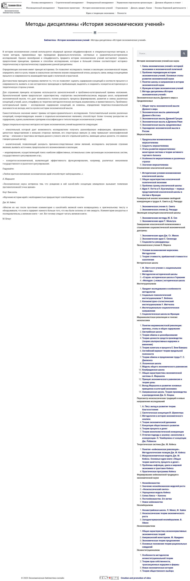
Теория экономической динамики (159, 422)
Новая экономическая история (157, 568)
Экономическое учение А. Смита (158, 206)
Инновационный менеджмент (40, 8)
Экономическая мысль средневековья (161, 125)
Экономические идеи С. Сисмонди (159, 239)
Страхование (122, 8)
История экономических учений (98, 8)
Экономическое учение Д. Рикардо (159, 209)
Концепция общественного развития (160, 425)
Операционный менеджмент (100, 2)
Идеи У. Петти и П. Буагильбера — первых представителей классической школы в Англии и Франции (163, 192)
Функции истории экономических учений (162, 88)
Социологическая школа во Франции (160, 314)
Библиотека (50, 40)
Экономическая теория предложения (161, 540)
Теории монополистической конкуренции (163, 431)
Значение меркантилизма (155, 165)
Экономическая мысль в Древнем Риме (162, 121)
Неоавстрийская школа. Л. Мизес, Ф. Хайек (164, 510)
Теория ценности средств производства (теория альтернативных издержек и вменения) (162, 341)
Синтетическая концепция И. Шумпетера (162, 412)
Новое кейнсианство (152, 502)
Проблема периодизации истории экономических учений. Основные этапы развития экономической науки (162, 75)
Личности (121, 13)
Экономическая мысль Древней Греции (162, 118)
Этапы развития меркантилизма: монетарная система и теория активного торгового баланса (162, 152)
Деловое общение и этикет (168, 2)
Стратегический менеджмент (70, 2)
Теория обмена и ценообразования (159, 335)
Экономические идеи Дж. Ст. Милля (160, 235)
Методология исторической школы (159, 274)
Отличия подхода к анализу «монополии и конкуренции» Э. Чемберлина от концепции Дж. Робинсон (164, 438)
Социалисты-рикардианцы (155, 242)
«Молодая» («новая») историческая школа (163, 280)
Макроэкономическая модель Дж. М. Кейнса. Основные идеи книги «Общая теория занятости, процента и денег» (161, 458)
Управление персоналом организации (134, 2)
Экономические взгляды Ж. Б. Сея (159, 218)
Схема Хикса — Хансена (154, 495)
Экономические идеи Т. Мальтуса (159, 221)
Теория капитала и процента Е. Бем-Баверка (164, 347)
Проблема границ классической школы (162, 185)
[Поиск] (184, 53)
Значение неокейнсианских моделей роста (163, 486)
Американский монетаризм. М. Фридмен (163, 537)
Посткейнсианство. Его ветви (157, 499)
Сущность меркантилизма (155, 146)
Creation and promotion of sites (136, 578)
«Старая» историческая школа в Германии (163, 277)
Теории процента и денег (154, 428)
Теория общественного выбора (158, 571)
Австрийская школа (152, 332)
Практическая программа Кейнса (159, 471)
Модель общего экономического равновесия (164, 366)
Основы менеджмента (42, 2)
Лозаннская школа (151, 363)
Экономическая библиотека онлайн (11, 12)
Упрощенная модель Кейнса (156, 492)
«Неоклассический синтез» (155, 489)
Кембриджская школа (153, 370)
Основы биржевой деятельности (170, 8)
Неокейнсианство (151, 483)
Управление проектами (69, 8)
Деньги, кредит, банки (141, 8)
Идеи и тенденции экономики (100, 13)
